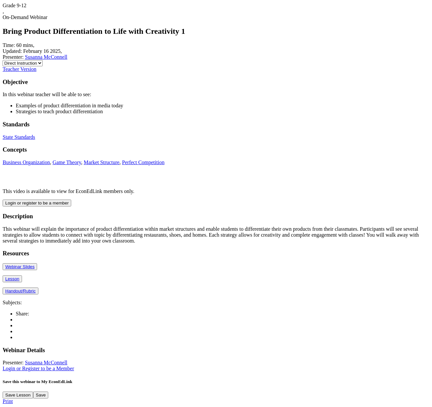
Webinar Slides (19, 266)
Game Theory (66, 162)
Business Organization (26, 162)
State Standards (19, 137)
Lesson (12, 278)
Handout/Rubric (20, 291)
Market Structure (101, 162)
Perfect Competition (143, 162)
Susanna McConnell (46, 57)
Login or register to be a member (37, 203)
